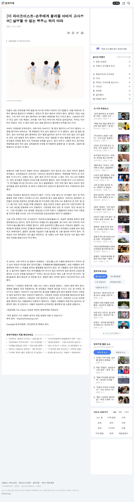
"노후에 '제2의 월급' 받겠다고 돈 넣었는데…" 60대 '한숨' (26, 352)
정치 (111, 422)
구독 (116, 3)
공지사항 (36, 483)
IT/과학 (111, 428)
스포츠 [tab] (126, 412)
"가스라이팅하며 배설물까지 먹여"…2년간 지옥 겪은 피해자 (65, 338)
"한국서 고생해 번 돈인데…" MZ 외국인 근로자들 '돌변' (26, 349)
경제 (99, 422)
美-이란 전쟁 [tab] (100, 276)
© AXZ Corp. (6, 494)
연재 (111, 433)
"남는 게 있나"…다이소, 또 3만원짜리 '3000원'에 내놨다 (65, 345)
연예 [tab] (120, 412)
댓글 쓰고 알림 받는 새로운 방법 (111, 49)
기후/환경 (111, 417)
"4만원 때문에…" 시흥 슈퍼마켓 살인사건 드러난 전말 (65, 342)
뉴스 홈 (99, 417)
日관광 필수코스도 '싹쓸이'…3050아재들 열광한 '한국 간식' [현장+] (65, 352)
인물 (123, 428)
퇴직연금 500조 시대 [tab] (118, 282)
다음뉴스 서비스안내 (9, 483)
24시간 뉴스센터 (25, 483)
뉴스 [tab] (114, 412)
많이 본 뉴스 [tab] (102, 352)
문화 (99, 428)
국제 (123, 422)
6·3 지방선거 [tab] (100, 282)
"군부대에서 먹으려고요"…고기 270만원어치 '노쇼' (26, 342)
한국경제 (9, 3)
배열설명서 (123, 433)
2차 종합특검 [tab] (115, 276)
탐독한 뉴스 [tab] (120, 352)
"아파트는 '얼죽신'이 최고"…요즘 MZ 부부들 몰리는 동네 (26, 338)
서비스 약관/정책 (47, 483)
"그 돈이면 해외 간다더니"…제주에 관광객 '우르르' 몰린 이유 (65, 349)
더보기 (111, 333)
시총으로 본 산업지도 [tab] (103, 287)
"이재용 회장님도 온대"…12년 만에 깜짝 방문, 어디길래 (26, 345)
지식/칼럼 (100, 433)
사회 (123, 417)
